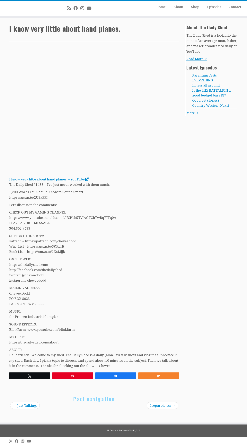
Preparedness (162, 405)
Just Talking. (25, 405)
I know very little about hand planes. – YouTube (48, 179)
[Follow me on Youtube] (90, 8)
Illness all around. (206, 85)
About (178, 7)
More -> (192, 113)
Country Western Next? (210, 105)
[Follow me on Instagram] (83, 8)
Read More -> (196, 59)
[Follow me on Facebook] (77, 8)
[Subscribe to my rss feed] (70, 8)
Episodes (214, 7)
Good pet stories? (205, 100)
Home (161, 7)
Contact (235, 7)
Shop (195, 7)
